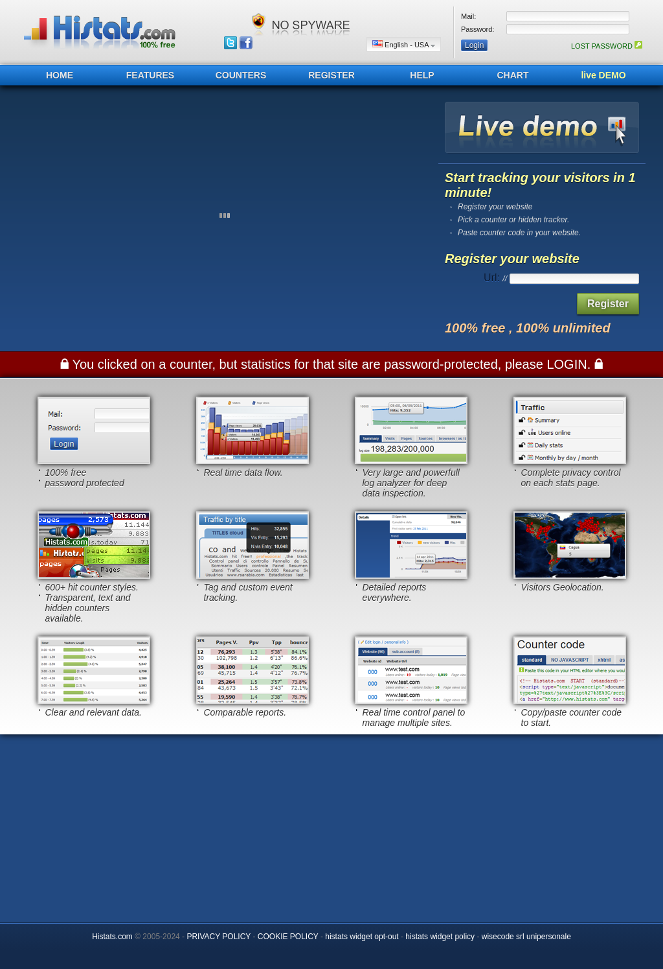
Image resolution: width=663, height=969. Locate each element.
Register (608, 303)
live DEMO (603, 75)
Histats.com (112, 936)
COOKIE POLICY (288, 936)
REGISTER (331, 75)
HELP (422, 75)
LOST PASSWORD (606, 46)
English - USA (403, 44)
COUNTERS (241, 75)
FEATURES (150, 75)
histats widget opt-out (361, 936)
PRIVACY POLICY (218, 936)
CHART (513, 75)
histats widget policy (440, 936)
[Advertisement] (331, 825)
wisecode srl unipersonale (526, 936)
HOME (59, 75)
